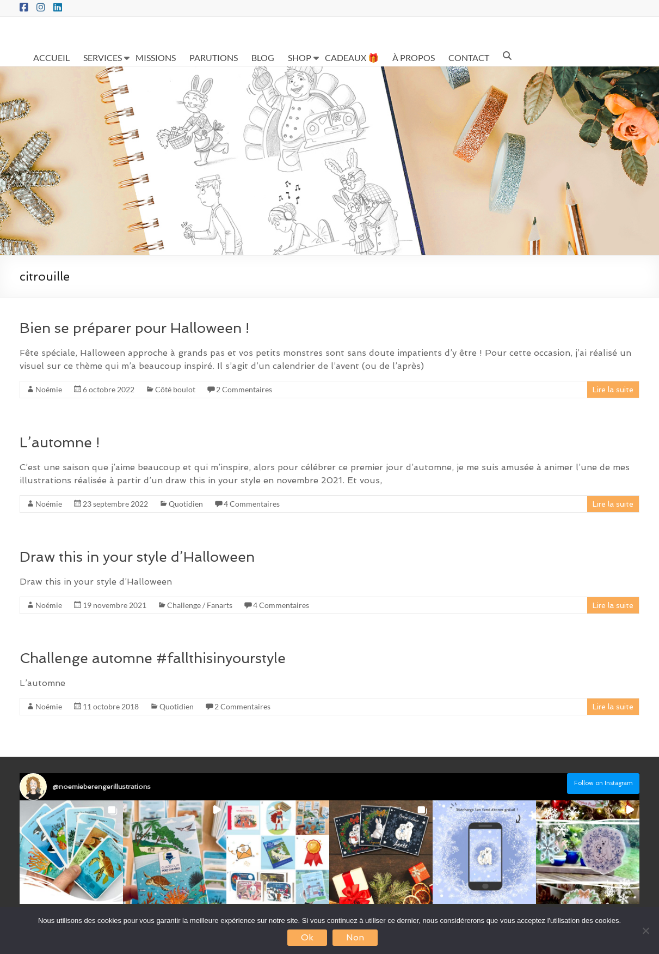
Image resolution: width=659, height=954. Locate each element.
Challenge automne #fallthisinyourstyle (153, 658)
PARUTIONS (213, 57)
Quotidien (186, 503)
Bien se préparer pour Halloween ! (134, 328)
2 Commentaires (244, 389)
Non (355, 937)
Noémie (48, 389)
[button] (71, 852)
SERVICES (102, 57)
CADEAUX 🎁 (352, 57)
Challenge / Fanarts (199, 605)
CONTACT (468, 57)
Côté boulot (175, 389)
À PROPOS (413, 57)
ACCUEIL (51, 57)
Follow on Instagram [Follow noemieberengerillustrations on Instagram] (603, 783)
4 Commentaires (252, 503)
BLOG (262, 57)
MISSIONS (156, 57)
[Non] (645, 930)
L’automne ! (60, 442)
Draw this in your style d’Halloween (137, 557)
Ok (307, 937)
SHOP (299, 57)
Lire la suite (613, 389)
